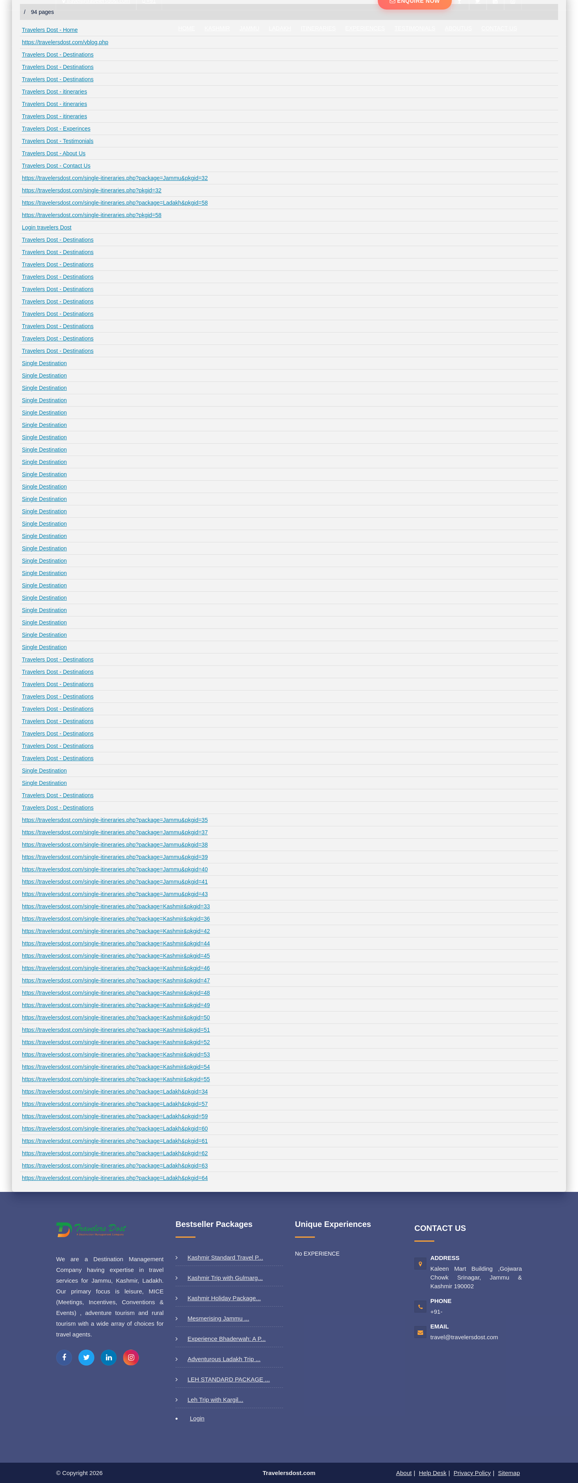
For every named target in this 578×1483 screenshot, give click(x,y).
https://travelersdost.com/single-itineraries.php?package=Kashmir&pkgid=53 (116, 1054)
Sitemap (509, 1472)
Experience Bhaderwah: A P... (226, 1338)
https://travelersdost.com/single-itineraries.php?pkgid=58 (92, 215)
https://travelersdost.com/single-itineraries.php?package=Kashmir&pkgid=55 (116, 1079)
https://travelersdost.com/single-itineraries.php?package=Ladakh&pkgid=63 (115, 1165)
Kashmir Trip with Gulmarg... (225, 1277)
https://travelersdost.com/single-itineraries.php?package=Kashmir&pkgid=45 (116, 956)
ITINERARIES (318, 28)
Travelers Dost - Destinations (58, 54)
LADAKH (280, 28)
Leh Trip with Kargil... (215, 1399)
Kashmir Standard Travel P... (225, 1257)
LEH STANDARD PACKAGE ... (228, 1379)
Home (186, 28)
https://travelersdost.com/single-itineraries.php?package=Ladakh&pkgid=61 (115, 1141)
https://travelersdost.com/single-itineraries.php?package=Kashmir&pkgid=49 (116, 1005)
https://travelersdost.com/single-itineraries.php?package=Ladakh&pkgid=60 (115, 1128)
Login (197, 1418)
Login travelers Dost (47, 227)
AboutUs (458, 28)
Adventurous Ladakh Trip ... (223, 1359)
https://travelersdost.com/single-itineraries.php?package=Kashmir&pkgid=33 (116, 906)
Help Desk (432, 1472)
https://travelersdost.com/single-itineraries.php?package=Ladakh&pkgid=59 (115, 1116)
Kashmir (217, 28)
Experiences (365, 28)
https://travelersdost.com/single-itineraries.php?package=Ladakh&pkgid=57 (115, 1104)
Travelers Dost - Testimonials (58, 141)
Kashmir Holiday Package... (224, 1298)
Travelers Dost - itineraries (54, 91)
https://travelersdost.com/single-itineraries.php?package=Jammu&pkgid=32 (115, 178)
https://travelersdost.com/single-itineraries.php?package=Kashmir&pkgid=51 (116, 1030)
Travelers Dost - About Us (54, 153)
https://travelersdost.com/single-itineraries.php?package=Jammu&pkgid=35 (115, 820)
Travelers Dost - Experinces (56, 128)
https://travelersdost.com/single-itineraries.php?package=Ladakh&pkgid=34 (115, 1091)
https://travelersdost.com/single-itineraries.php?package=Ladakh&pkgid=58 (115, 203)
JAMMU (250, 28)
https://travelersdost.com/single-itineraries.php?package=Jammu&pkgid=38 (115, 844)
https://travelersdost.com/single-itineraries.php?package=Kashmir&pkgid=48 (116, 993)
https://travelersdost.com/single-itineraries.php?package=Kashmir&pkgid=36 (116, 919)
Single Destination (44, 363)
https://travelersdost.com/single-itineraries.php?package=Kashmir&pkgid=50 (116, 1017)
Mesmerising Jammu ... (218, 1318)
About (404, 1472)
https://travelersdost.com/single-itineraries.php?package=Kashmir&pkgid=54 (116, 1067)
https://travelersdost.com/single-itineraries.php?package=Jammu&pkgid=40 (115, 869)
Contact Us (499, 28)
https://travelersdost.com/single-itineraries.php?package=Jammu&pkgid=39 (115, 857)
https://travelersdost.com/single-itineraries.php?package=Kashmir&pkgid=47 (116, 980)
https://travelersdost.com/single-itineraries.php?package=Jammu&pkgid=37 (115, 832)
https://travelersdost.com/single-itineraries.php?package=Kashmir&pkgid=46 (116, 968)
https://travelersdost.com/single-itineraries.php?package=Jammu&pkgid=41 (115, 881)
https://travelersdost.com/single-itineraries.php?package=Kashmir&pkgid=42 (116, 931)
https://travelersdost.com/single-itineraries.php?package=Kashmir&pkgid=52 (116, 1042)
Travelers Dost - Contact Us (56, 165)
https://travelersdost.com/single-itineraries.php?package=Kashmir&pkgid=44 (116, 943)
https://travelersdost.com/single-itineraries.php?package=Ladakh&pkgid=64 (115, 1178)
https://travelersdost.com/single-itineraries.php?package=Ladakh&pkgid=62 (115, 1153)
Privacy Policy (472, 1472)
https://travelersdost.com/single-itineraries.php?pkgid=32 (92, 190)
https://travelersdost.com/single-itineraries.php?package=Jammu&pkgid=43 (115, 894)
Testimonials (414, 28)
